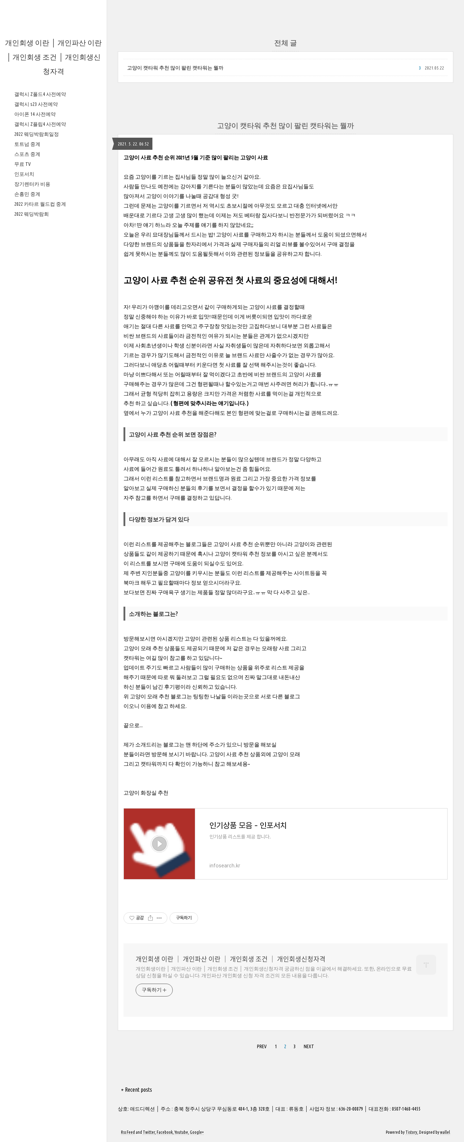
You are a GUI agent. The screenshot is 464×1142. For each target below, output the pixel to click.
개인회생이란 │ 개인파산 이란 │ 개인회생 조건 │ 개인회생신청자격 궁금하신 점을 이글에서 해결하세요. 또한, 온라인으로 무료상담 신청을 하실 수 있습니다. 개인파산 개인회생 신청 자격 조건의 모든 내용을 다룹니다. (274, 972)
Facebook (165, 1132)
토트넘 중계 (27, 358)
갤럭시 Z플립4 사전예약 (40, 338)
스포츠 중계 (27, 368)
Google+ (197, 1132)
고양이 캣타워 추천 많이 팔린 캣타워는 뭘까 (175, 68)
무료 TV (22, 378)
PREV (262, 1046)
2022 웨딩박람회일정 (36, 348)
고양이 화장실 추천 (145, 793)
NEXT (309, 1046)
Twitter (149, 1132)
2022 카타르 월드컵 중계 (40, 418)
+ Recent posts (136, 1089)
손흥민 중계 (27, 408)
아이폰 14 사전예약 (35, 328)
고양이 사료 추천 (172, 413)
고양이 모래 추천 (143, 648)
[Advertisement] (53, 185)
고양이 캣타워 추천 (237, 554)
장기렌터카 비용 (32, 398)
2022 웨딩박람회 (31, 428)
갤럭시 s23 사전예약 (36, 318)
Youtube (181, 1132)
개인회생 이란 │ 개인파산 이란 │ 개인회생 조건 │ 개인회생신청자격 (53, 57)
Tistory (411, 1132)
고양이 (143, 177)
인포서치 (24, 388)
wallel (445, 1132)
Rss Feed (128, 1132)
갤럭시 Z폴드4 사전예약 (40, 308)
